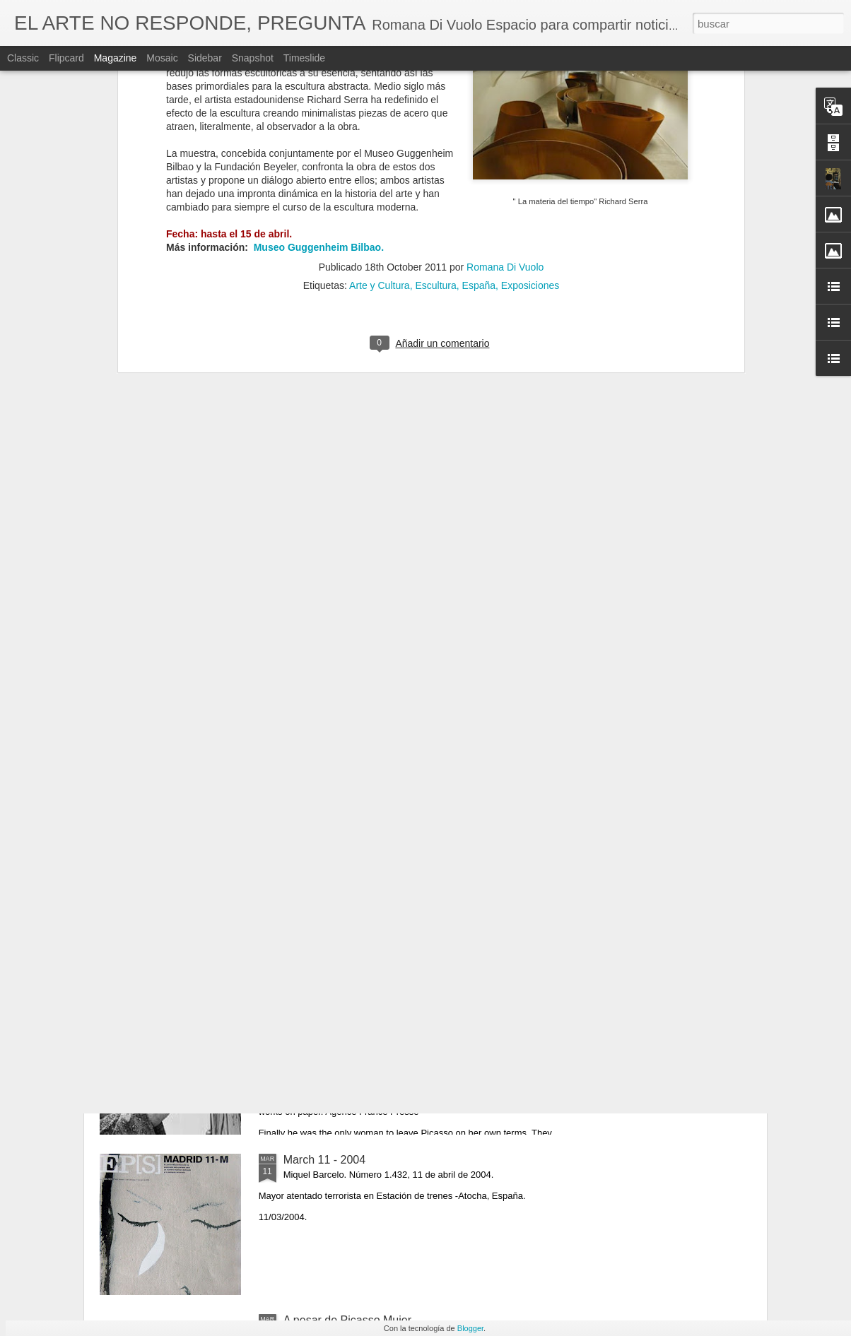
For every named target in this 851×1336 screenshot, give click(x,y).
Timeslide (304, 58)
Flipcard (66, 58)
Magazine (115, 58)
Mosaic (161, 58)
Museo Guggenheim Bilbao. (317, 84)
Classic (23, 58)
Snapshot (253, 58)
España (478, 122)
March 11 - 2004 (324, 1160)
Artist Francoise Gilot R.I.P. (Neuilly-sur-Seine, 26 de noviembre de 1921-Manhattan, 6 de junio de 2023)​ (414, 1005)
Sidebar (205, 58)
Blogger (470, 1328)
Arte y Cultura (379, 122)
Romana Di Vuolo (505, 104)
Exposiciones (530, 122)
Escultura (435, 122)
